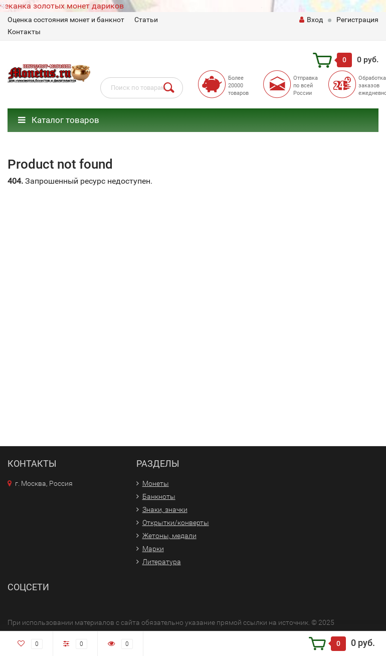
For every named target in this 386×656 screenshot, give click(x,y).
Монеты (155, 483)
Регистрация (357, 20)
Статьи (146, 20)
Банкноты (158, 496)
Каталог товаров (58, 120)
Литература (161, 562)
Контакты (24, 32)
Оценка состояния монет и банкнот (66, 20)
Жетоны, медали (169, 536)
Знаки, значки (164, 509)
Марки (153, 549)
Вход (311, 20)
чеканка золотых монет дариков (62, 6)
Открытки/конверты (175, 522)
